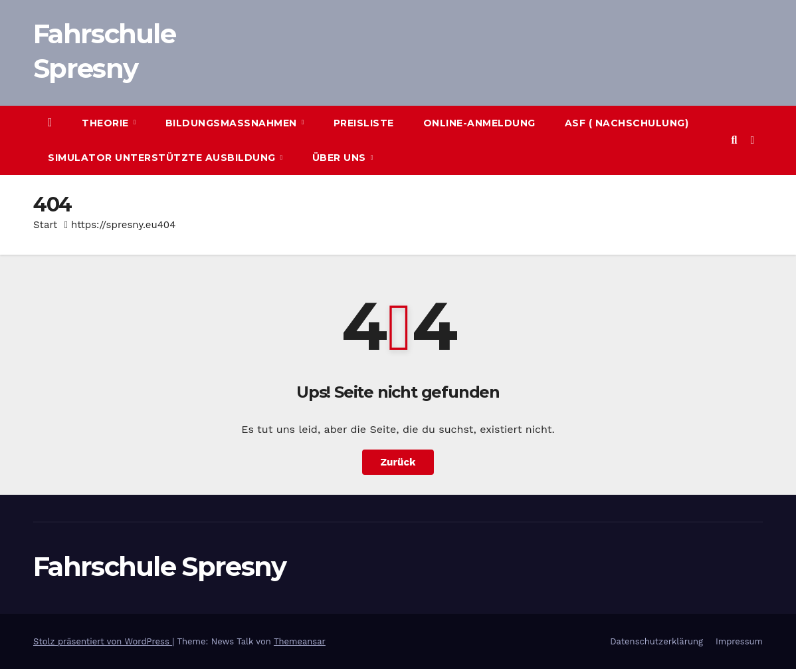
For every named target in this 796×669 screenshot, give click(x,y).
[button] (734, 140)
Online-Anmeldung (479, 123)
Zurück (398, 462)
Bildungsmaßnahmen (232, 123)
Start (45, 225)
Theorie (107, 123)
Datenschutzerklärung (656, 641)
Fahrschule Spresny (159, 566)
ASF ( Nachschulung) (627, 123)
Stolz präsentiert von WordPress (102, 641)
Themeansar (300, 641)
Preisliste (364, 123)
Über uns (340, 158)
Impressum (739, 641)
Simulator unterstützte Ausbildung (163, 158)
